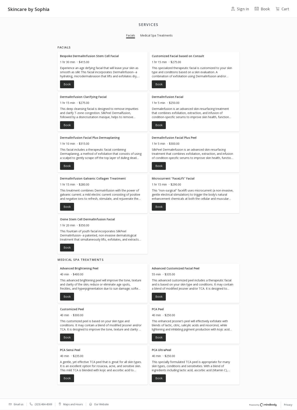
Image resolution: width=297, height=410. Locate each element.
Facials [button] (130, 35)
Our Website (101, 404)
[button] (103, 71)
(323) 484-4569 (43, 404)
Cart (282, 8)
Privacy (288, 404)
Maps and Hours (73, 404)
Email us (18, 404)
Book (262, 9)
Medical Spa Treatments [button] (156, 35)
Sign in (240, 8)
